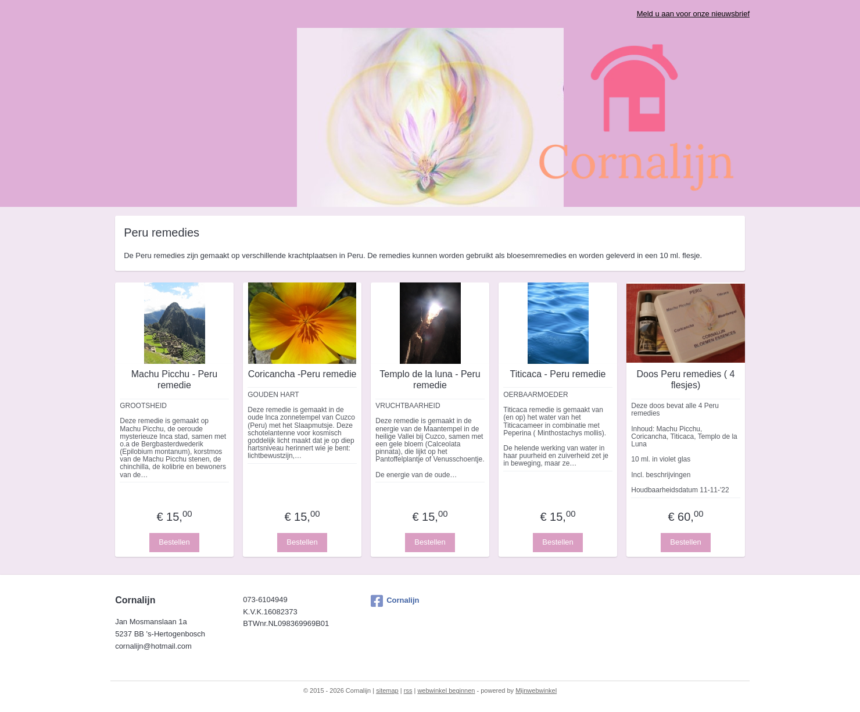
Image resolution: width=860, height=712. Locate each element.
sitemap (387, 690)
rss (408, 690)
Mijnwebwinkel (536, 690)
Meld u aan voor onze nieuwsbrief (693, 13)
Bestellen (174, 542)
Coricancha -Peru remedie (302, 374)
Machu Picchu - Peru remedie (174, 379)
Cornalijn (395, 601)
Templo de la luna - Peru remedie (429, 379)
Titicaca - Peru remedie (558, 374)
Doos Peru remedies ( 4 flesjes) (686, 379)
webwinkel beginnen (446, 690)
